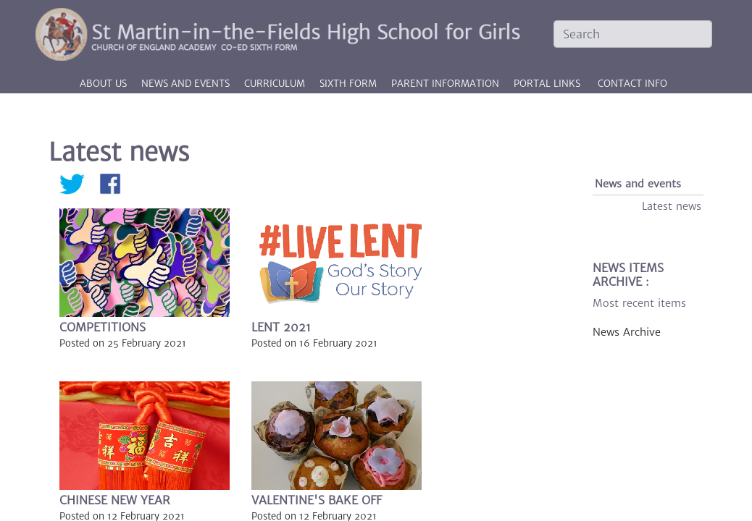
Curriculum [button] (276, 83)
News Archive (627, 332)
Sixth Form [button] (349, 83)
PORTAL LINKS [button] (547, 83)
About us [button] (105, 83)
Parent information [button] (446, 83)
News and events (638, 183)
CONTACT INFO (632, 83)
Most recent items (639, 303)
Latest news (671, 206)
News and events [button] (187, 83)
